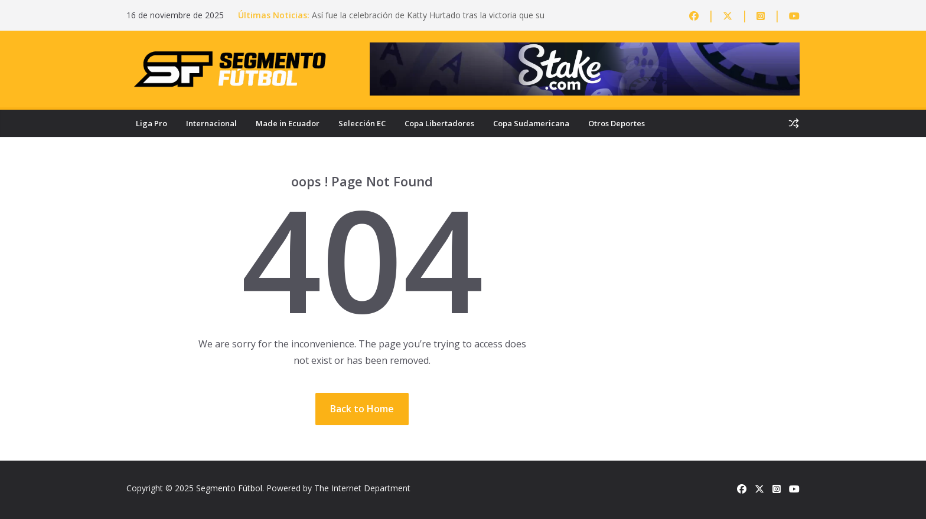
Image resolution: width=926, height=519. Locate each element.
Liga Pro (151, 123)
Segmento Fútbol (229, 488)
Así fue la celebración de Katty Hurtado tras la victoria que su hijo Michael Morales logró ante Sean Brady (428, 20)
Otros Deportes (616, 123)
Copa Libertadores (439, 123)
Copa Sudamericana (531, 123)
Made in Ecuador (287, 123)
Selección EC (362, 123)
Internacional (211, 123)
